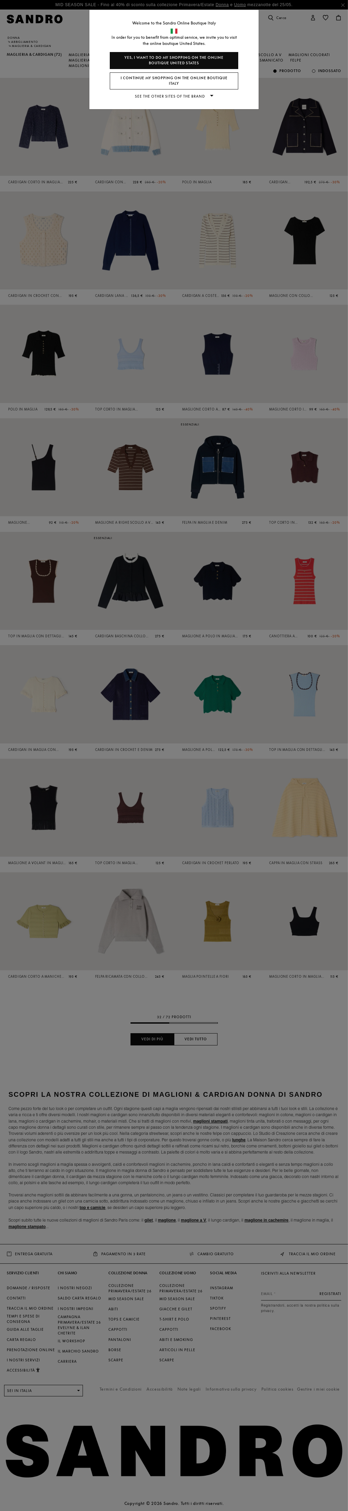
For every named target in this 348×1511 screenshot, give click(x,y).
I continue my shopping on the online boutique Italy (174, 81)
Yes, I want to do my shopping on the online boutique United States (174, 60)
